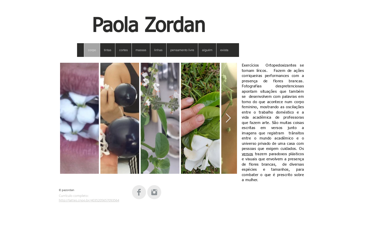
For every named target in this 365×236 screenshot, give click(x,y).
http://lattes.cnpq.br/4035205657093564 (89, 200)
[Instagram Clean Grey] (154, 192)
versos (247, 154)
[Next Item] (228, 118)
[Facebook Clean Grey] (139, 192)
